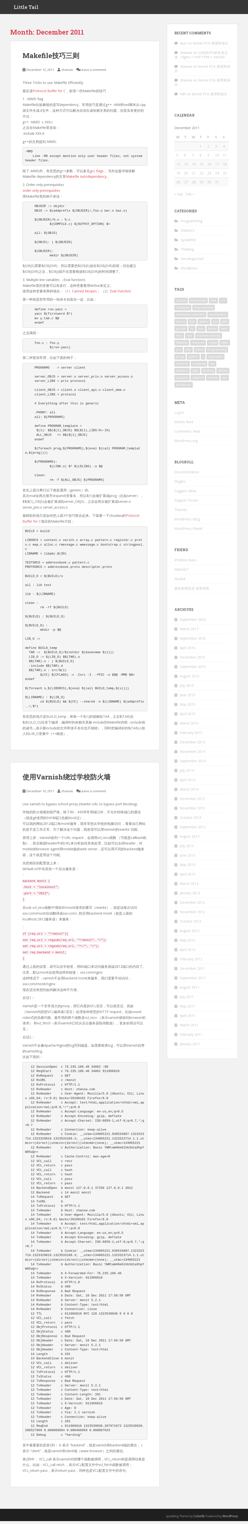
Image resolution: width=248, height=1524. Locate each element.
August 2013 (189, 839)
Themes (180, 512)
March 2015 (189, 726)
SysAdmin (188, 242)
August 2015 (189, 679)
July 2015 (187, 688)
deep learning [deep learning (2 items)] (203, 310)
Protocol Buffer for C (49, 93)
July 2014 (187, 773)
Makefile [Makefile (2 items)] (181, 345)
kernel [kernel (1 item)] (212, 331)
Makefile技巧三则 (51, 58)
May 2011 (187, 1009)
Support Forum (186, 503)
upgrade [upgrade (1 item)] (182, 380)
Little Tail (26, 8)
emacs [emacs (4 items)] (180, 324)
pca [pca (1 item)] (178, 352)
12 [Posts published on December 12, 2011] (178, 167)
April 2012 (187, 952)
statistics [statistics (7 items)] (182, 373)
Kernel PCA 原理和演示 (210, 46)
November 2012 (192, 914)
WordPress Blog (187, 522)
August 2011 (189, 990)
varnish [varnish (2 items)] (213, 380)
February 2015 (191, 735)
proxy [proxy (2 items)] (180, 359)
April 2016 (187, 650)
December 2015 (192, 660)
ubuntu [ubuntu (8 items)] (223, 373)
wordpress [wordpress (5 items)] (183, 387)
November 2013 (192, 811)
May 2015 (187, 707)
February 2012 (191, 962)
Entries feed (183, 424)
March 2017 (189, 631)
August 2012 (189, 933)
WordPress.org (186, 443)
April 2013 (187, 877)
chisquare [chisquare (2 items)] (183, 310)
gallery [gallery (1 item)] (204, 324)
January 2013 (190, 896)
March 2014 (189, 792)
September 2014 (193, 764)
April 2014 (187, 782)
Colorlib (199, 1519)
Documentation (186, 475)
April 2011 (187, 1018)
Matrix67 (181, 572)
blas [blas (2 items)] (213, 303)
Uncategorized (192, 261)
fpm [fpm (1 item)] (192, 324)
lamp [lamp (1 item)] (224, 331)
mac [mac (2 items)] (190, 338)
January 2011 (190, 1046)
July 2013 (187, 848)
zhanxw (67, 72)
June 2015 (187, 697)
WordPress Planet (188, 531)
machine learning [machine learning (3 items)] (208, 338)
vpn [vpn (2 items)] (224, 380)
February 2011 (191, 1037)
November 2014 (192, 754)
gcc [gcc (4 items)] (215, 324)
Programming (191, 224)
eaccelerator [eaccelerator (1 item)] (217, 317)
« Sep (178, 197)
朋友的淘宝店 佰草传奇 (191, 591)
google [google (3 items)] (181, 331)
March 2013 (189, 886)
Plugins (180, 484)
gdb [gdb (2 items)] (224, 324)
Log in (179, 415)
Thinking (187, 252)
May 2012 (187, 943)
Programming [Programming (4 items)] (217, 352)
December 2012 (192, 905)
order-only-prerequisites (41, 193)
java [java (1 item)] (201, 331)
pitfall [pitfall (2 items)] (199, 352)
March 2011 (189, 1028)
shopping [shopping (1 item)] (199, 366)
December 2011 (192, 971)
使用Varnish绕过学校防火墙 (66, 779)
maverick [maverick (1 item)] (198, 345)
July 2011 (187, 999)
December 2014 (192, 745)
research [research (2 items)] (182, 366)
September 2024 (193, 622)
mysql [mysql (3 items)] (213, 345)
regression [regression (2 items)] (215, 359)
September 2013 (193, 830)
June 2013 (187, 858)
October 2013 (190, 820)
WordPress (230, 1519)
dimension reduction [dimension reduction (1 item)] (190, 317)
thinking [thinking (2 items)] (208, 373)
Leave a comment (93, 72)
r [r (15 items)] (203, 359)
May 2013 (187, 867)
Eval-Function (120, 294)
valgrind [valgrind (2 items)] (197, 380)
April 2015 (187, 716)
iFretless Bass (185, 562)
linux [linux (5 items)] (179, 338)
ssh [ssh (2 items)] (212, 366)
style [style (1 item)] (195, 373)
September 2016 (193, 641)
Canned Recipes (84, 294)
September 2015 (193, 669)
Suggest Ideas (185, 493)
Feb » (190, 197)
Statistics (188, 233)
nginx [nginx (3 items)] (224, 345)
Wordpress (189, 271)
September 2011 (193, 980)
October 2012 (190, 924)
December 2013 (192, 801)
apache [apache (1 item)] (181, 303)
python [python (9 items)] (193, 359)
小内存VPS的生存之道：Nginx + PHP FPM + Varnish (201, 57)
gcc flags (97, 173)
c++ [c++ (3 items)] (223, 303)
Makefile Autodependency (86, 179)
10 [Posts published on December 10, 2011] (217, 158)
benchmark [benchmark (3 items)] (198, 303)
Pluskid (179, 581)
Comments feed (187, 434)
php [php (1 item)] (188, 352)
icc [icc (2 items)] (192, 331)
